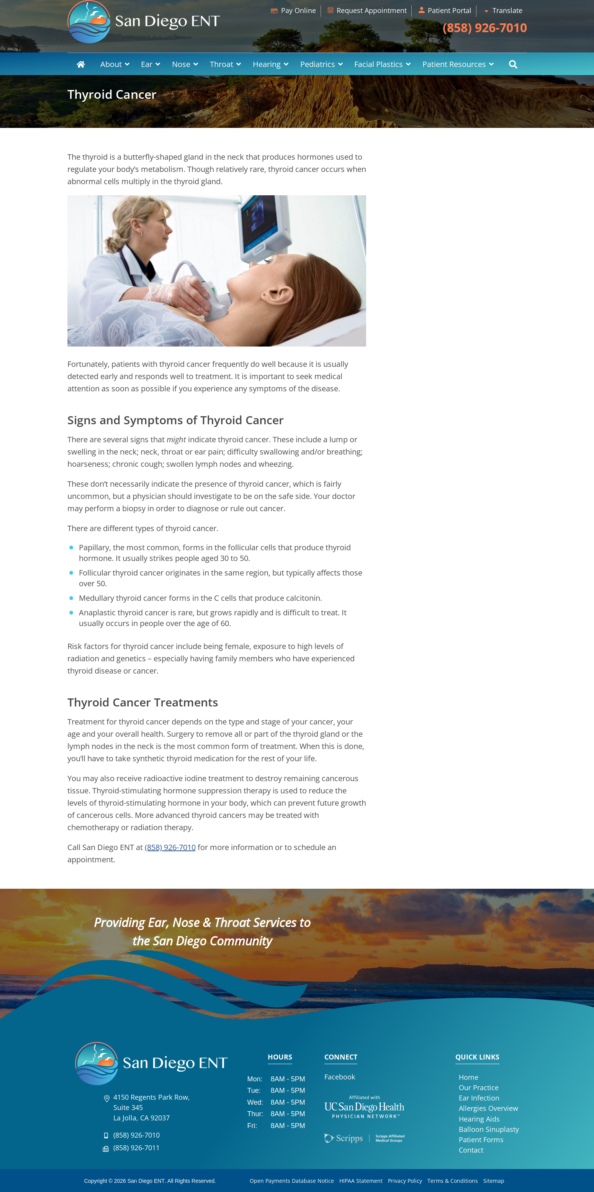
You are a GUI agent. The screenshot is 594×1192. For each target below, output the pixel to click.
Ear (146, 64)
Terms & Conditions (452, 1180)
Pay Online (298, 10)
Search (513, 64)
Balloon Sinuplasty (489, 1129)
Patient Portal (449, 10)
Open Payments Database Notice (292, 1180)
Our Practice (479, 1087)
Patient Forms (481, 1139)
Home (81, 64)
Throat (221, 64)
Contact (471, 1149)
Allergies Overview (488, 1108)
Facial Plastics (378, 64)
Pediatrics (317, 64)
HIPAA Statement (361, 1180)
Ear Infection (479, 1097)
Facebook (339, 1076)
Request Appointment (372, 10)
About (111, 64)
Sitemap (493, 1180)
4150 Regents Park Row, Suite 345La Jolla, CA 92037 (151, 1107)
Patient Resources (454, 64)
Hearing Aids (479, 1118)
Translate (507, 10)
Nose (181, 64)
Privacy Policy (405, 1180)
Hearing (267, 64)
